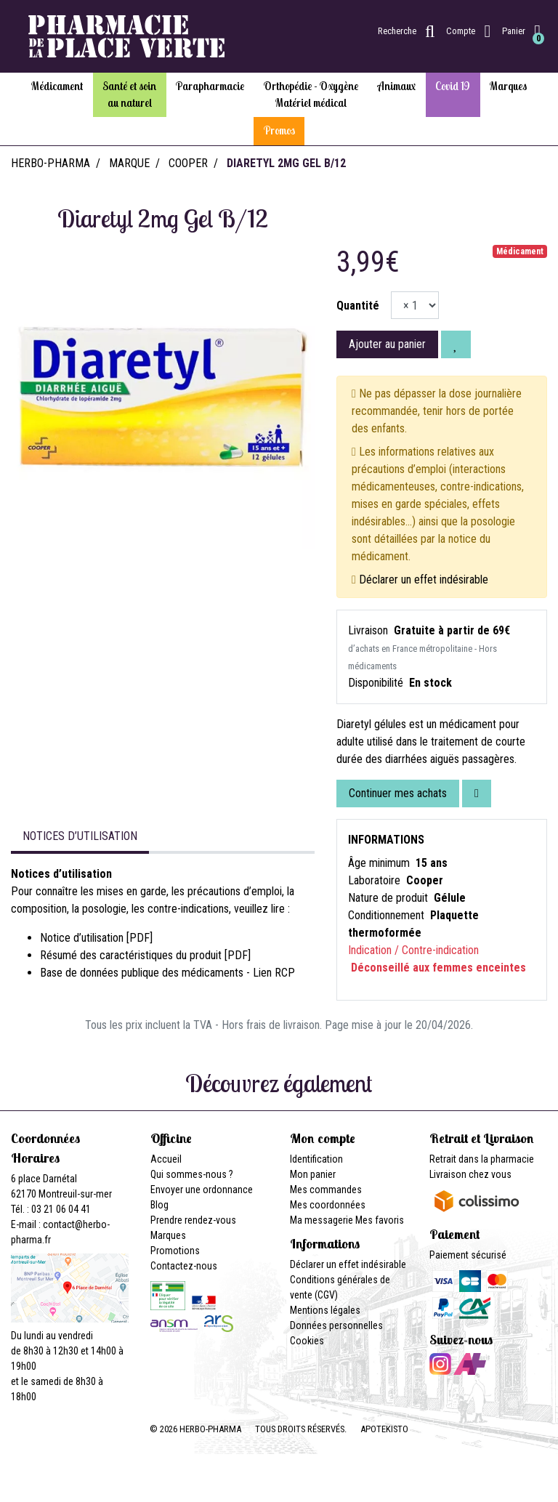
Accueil (166, 1159)
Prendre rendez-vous (193, 1220)
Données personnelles (336, 1325)
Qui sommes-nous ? (191, 1174)
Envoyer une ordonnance (201, 1189)
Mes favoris (379, 1220)
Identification (316, 1159)
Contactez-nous (183, 1266)
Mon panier (313, 1174)
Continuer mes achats (398, 793)
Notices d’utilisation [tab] (80, 836)
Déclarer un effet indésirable (423, 579)
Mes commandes (326, 1189)
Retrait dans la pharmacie (481, 1159)
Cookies (307, 1340)
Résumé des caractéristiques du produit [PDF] (145, 955)
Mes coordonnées (327, 1205)
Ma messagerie (321, 1220)
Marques (168, 1235)
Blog (159, 1205)
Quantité (357, 305)
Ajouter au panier (387, 344)
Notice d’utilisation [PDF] (96, 938)
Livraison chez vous (470, 1174)
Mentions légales (325, 1310)
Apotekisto (384, 1429)
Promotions (175, 1250)
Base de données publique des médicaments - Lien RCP (167, 973)
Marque (129, 163)
